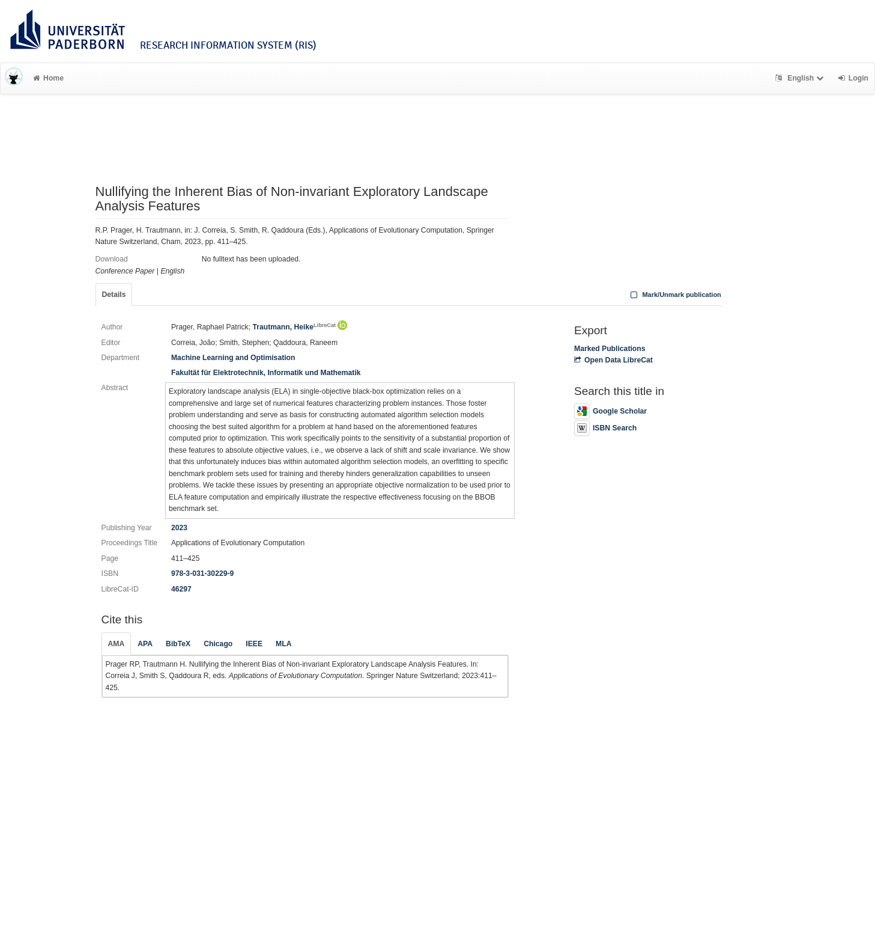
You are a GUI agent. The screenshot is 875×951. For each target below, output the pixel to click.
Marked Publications (610, 348)
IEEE (254, 644)
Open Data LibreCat (613, 360)
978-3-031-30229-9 (202, 573)
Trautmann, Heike (294, 327)
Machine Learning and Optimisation (233, 357)
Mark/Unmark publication (674, 294)
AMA (116, 644)
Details (114, 294)
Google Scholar (610, 411)
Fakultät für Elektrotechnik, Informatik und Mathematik (266, 372)
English (800, 78)
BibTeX (178, 644)
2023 (179, 528)
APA (145, 644)
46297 (181, 589)
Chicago (218, 644)
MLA (283, 644)
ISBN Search (605, 428)
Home (48, 78)
